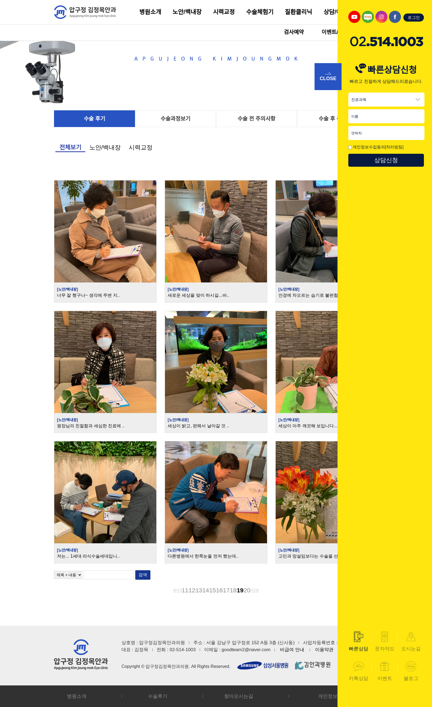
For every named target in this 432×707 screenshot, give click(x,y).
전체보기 (70, 147)
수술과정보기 (175, 119)
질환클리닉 (298, 12)
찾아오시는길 (238, 696)
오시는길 (411, 641)
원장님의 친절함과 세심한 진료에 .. (91, 425)
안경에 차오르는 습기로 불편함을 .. (312, 295)
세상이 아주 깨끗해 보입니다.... (308, 425)
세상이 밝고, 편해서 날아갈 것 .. (198, 425)
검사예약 (294, 32)
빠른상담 (358, 641)
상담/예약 (335, 12)
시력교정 (224, 12)
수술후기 (157, 696)
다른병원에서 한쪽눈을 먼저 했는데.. (203, 556)
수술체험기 (260, 12)
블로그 (411, 671)
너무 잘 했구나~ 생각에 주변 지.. (88, 295)
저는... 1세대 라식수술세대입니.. (88, 556)
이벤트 (384, 671)
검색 (143, 574)
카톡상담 (358, 671)
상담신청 (386, 160)
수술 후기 (94, 119)
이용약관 (324, 649)
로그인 (414, 17)
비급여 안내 (292, 649)
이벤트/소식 (335, 32)
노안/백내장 (187, 12)
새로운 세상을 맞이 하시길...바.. (198, 295)
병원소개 (150, 12)
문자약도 (384, 641)
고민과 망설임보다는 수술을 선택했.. (313, 556)
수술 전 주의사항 (256, 119)
